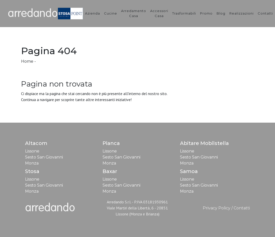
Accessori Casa (159, 13)
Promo (206, 13)
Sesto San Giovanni (44, 157)
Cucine (110, 13)
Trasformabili (184, 13)
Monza (32, 163)
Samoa (189, 171)
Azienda (92, 13)
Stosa (32, 171)
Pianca (111, 143)
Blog (221, 13)
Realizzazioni (241, 13)
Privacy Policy (216, 208)
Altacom (36, 143)
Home (27, 61)
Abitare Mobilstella (204, 143)
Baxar (110, 171)
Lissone (32, 151)
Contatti (265, 13)
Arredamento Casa (133, 13)
